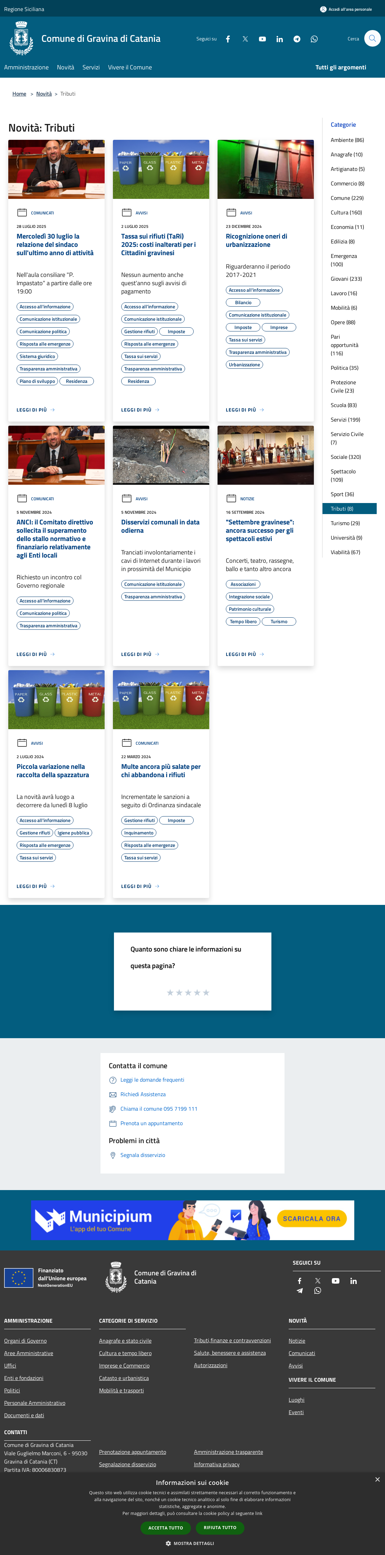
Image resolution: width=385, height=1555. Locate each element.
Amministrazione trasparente (228, 1452)
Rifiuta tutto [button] (220, 1527)
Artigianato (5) (348, 169)
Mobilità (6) (344, 307)
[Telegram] (294, 38)
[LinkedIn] (276, 38)
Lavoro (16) (344, 293)
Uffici (10, 1365)
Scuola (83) (344, 405)
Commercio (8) (347, 183)
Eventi (296, 1412)
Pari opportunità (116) (344, 344)
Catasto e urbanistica (124, 1378)
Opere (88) (343, 322)
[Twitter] (242, 38)
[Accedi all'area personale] (346, 9)
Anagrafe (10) (347, 154)
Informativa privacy (217, 1464)
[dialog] (192, 1513)
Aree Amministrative (28, 1353)
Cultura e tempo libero (125, 1353)
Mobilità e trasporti (121, 1390)
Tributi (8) (342, 508)
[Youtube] (259, 38)
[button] (192, 1543)
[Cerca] (372, 38)
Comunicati (35, 213)
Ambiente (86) (347, 140)
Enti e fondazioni (24, 1378)
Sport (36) (342, 494)
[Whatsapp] (311, 38)
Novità (44, 93)
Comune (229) (347, 198)
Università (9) (346, 537)
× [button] (377, 1479)
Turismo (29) (345, 523)
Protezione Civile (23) (343, 386)
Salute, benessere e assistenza (230, 1353)
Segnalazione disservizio (127, 1464)
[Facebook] (225, 38)
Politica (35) (344, 368)
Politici (12, 1390)
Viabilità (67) (345, 552)
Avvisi (134, 213)
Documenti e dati (24, 1415)
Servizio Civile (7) (347, 438)
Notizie (240, 498)
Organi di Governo (25, 1340)
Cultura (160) (346, 212)
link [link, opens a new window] (258, 1513)
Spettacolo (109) (343, 475)
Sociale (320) (346, 457)
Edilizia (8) (343, 241)
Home (19, 93)
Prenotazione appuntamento (132, 1452)
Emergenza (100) (344, 260)
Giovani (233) (346, 278)
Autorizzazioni (211, 1365)
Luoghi (297, 1399)
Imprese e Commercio (124, 1365)
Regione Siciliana (24, 9)
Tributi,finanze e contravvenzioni (232, 1340)
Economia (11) (347, 227)
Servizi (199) (345, 419)
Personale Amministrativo (34, 1403)
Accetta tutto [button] (165, 1528)
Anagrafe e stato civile (125, 1340)
